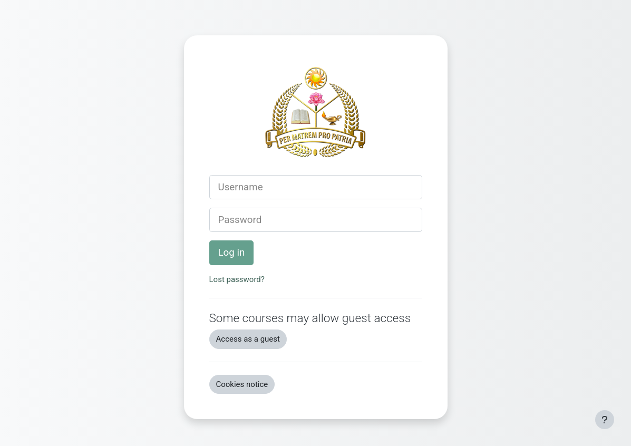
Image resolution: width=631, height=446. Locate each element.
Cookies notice (242, 384)
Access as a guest (248, 339)
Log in (231, 252)
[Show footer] (604, 419)
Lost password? (237, 279)
